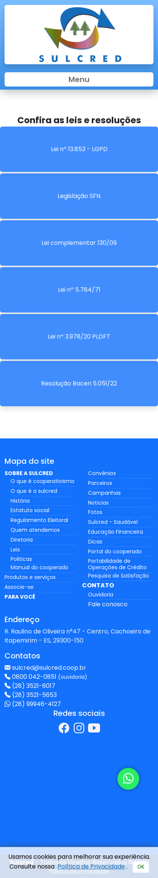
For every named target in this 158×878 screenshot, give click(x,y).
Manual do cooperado (39, 567)
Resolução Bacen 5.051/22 (79, 366)
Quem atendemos (35, 530)
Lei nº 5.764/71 (79, 273)
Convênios (102, 473)
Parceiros (100, 483)
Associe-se (19, 587)
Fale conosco (108, 604)
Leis (15, 549)
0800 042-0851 (49, 676)
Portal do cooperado (115, 551)
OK (140, 866)
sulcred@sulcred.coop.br (49, 667)
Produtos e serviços (30, 577)
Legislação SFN (79, 179)
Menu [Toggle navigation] (79, 79)
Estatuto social (30, 510)
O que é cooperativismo (42, 481)
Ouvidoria (100, 594)
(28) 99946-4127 (36, 704)
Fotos (95, 512)
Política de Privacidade (91, 866)
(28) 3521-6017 (33, 685)
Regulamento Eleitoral (39, 520)
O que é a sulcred (34, 491)
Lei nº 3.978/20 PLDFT (79, 320)
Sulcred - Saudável (113, 522)
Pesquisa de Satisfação (118, 575)
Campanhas (104, 493)
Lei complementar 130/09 (79, 226)
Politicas (21, 559)
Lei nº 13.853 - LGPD (79, 132)
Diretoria (22, 540)
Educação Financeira (115, 532)
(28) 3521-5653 (34, 695)
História (20, 501)
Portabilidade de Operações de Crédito (117, 564)
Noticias (98, 502)
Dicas (95, 541)
